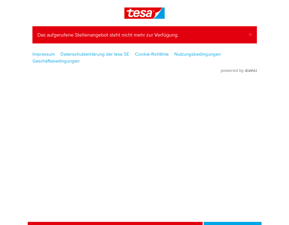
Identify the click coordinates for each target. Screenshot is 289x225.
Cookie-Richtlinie (152, 54)
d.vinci (251, 70)
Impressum (43, 54)
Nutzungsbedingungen (197, 54)
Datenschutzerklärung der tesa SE (94, 54)
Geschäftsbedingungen (55, 60)
